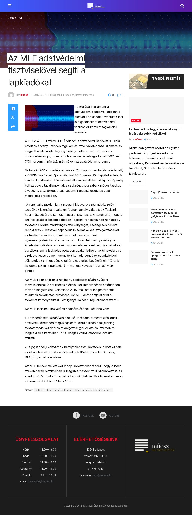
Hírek (19, 17)
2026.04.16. (157, 198)
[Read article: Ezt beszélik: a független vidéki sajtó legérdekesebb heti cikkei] (156, 110)
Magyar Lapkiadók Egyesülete (93, 390)
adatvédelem (63, 390)
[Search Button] (182, 6)
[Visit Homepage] (96, 6)
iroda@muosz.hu (102, 475)
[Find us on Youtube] (109, 415)
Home (11, 17)
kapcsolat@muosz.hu (41, 481)
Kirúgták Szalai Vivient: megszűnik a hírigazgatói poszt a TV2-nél (166, 234)
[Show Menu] (9, 6)
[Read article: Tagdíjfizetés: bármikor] (138, 197)
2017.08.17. (40, 95)
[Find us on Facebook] (83, 415)
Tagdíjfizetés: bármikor (165, 192)
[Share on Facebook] (13, 108)
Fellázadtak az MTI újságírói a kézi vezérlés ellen (166, 255)
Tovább (139, 181)
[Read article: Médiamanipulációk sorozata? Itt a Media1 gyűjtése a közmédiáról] (138, 214)
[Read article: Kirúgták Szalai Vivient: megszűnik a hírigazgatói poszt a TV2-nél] (138, 235)
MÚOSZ (138, 139)
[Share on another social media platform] (13, 126)
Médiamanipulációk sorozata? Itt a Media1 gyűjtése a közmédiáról (165, 213)
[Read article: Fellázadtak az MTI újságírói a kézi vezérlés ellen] (138, 257)
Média (60, 95)
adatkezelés (43, 390)
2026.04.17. (150, 139)
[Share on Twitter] (13, 117)
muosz (24, 95)
